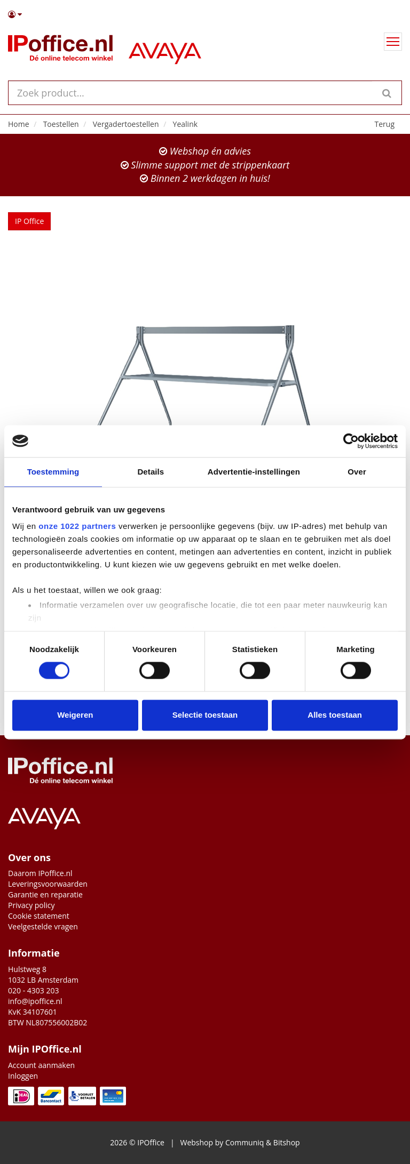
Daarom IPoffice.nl (40, 873)
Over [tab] (357, 471)
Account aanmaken (41, 1065)
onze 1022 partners (77, 526)
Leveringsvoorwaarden (48, 884)
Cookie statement (38, 916)
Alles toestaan (335, 714)
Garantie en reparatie (45, 894)
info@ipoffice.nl (35, 1001)
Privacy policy (31, 905)
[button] (205, 14)
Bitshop (286, 1142)
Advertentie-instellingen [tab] (254, 471)
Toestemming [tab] (53, 471)
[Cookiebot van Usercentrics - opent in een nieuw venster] (351, 441)
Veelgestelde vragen (43, 926)
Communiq (244, 1142)
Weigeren (75, 714)
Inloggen (23, 1076)
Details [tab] (150, 471)
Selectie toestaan (205, 714)
